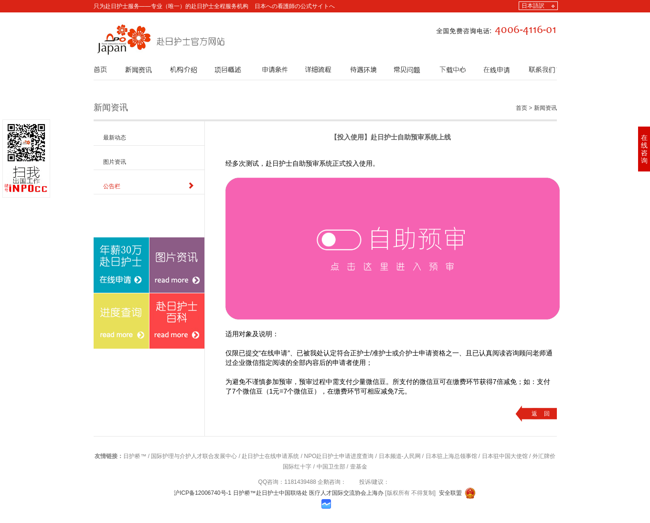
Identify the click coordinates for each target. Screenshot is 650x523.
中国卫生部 (331, 466)
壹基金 (358, 466)
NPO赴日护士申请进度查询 (338, 456)
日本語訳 (533, 5)
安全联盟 (450, 493)
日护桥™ (134, 456)
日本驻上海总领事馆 (451, 456)
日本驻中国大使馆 (505, 456)
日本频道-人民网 (400, 456)
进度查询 (105, 392)
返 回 (540, 413)
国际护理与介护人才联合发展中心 (194, 456)
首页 (521, 108)
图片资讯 (114, 162)
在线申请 (105, 336)
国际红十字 (297, 466)
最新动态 (114, 137)
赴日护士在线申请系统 (270, 456)
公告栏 (111, 186)
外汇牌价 (544, 456)
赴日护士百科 (166, 392)
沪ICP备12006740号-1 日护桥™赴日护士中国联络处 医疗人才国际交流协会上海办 (279, 493)
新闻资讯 (545, 108)
